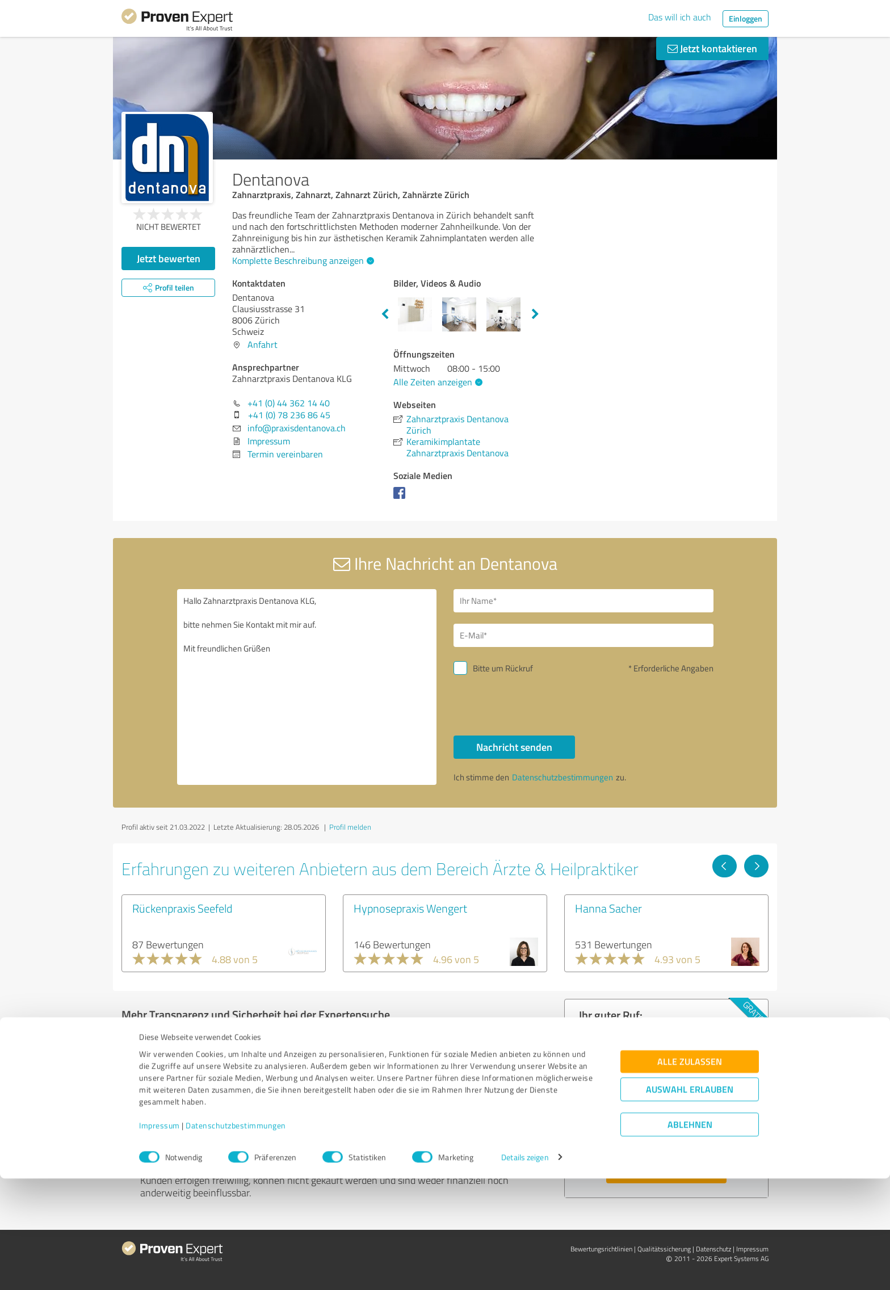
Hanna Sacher (608, 908)
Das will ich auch (679, 17)
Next (535, 314)
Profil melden (350, 827)
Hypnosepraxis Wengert (410, 908)
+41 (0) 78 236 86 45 (289, 415)
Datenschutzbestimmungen (236, 1237)
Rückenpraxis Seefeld (182, 908)
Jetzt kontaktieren (712, 48)
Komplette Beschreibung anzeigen (301, 260)
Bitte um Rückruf (503, 668)
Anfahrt (262, 344)
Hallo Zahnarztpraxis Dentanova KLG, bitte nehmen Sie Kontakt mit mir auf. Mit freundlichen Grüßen (307, 687)
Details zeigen (524, 1268)
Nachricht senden (514, 746)
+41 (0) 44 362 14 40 (288, 403)
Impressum (159, 1237)
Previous (385, 314)
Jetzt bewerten (168, 258)
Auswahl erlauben (689, 1200)
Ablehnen (689, 1235)
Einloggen (745, 18)
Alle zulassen (689, 1172)
